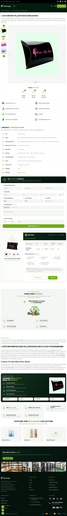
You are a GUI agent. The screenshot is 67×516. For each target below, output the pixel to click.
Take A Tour (7, 458)
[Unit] (61, 194)
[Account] (2, 510)
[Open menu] (14, 6)
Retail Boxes (7, 10)
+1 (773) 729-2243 (35, 502)
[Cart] (54, 6)
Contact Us (31, 489)
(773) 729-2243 (21, 172)
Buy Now (51, 277)
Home (2, 10)
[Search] (51, 6)
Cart (30, 484)
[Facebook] (58, 2)
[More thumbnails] (4, 56)
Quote (30, 482)
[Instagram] (63, 2)
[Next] (21, 254)
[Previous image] (10, 54)
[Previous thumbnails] (4, 26)
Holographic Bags (53, 487)
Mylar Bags (51, 480)
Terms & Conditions (5, 505)
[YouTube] (65, 2)
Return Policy (4, 503)
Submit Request (33, 226)
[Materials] (13, 201)
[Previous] (3, 254)
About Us (3, 498)
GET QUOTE (61, 6)
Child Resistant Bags (53, 482)
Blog (30, 487)
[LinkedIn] (60, 2)
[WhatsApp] (2, 506)
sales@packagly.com (36, 504)
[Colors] (33, 201)
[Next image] (63, 54)
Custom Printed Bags (53, 489)
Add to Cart (40, 277)
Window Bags (52, 484)
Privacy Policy (4, 508)
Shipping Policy (4, 500)
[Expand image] (63, 27)
